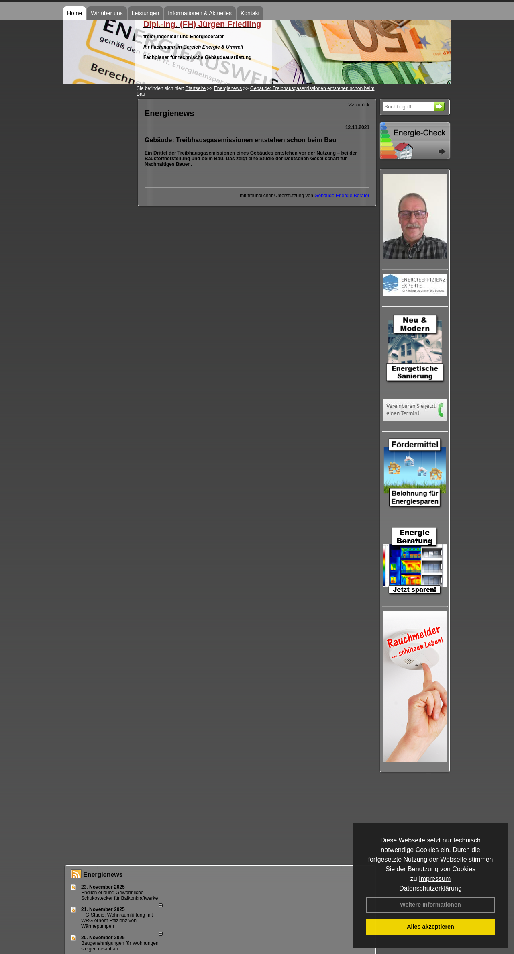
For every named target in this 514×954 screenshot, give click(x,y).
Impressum (435, 878)
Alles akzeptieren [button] (430, 926)
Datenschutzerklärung (430, 888)
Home (74, 13)
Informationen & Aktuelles (200, 13)
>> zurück (358, 105)
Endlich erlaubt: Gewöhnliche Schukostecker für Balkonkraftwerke (119, 895)
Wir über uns (106, 13)
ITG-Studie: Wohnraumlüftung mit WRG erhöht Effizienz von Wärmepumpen (117, 920)
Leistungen (145, 13)
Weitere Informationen (430, 904)
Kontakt (250, 13)
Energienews (103, 874)
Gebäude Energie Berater (341, 195)
